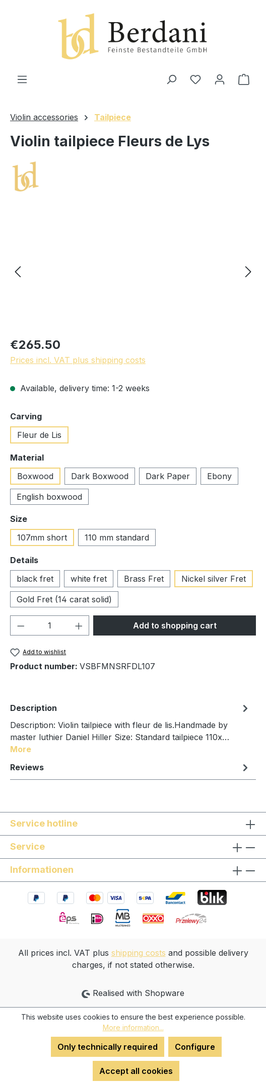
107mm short (42, 537)
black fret (35, 579)
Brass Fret (144, 579)
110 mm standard (117, 537)
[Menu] (22, 79)
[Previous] (17, 271)
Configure (195, 1047)
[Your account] (220, 79)
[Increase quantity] (79, 625)
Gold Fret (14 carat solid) (64, 599)
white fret (89, 579)
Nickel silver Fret (213, 579)
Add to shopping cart (175, 625)
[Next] (248, 271)
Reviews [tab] (130, 767)
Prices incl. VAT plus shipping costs (78, 360)
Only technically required (107, 1047)
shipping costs (138, 953)
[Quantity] (50, 625)
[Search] (171, 79)
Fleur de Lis (39, 435)
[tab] (130, 728)
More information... (133, 1027)
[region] (133, 271)
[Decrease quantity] (20, 625)
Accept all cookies (136, 1071)
